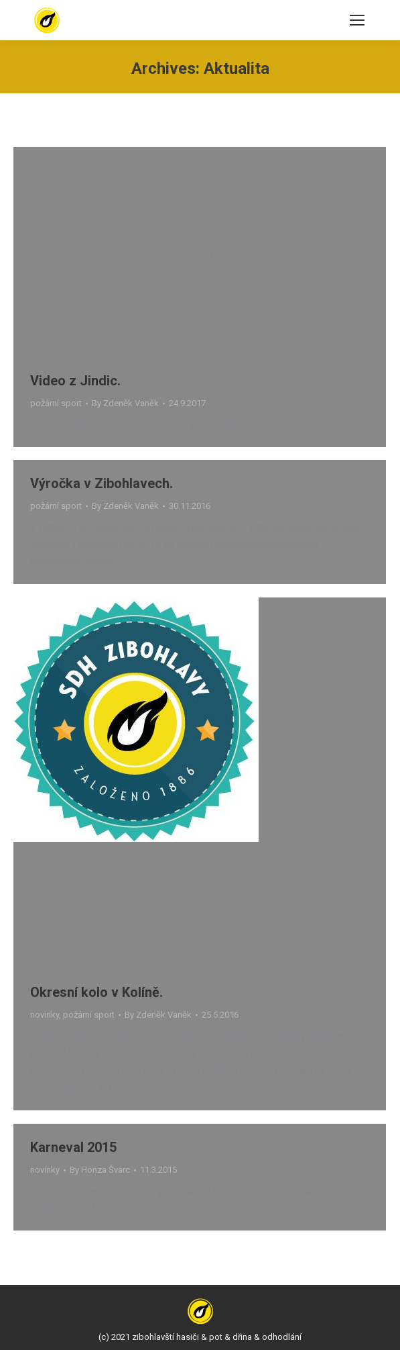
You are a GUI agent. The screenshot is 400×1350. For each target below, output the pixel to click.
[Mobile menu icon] (357, 20)
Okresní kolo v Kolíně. (96, 992)
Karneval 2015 (73, 1147)
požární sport (56, 403)
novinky (44, 1015)
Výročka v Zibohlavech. (101, 483)
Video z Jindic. (75, 381)
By (125, 403)
